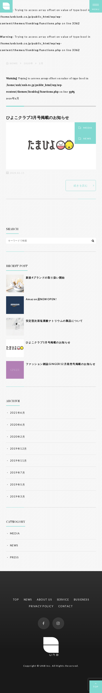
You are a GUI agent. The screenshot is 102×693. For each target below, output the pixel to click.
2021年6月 (17, 412)
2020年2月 (17, 436)
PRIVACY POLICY (41, 606)
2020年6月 (17, 424)
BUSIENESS (81, 599)
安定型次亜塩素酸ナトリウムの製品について (54, 320)
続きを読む (81, 185)
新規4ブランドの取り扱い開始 (45, 277)
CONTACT (65, 606)
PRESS (14, 557)
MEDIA (87, 127)
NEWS (87, 138)
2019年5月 (17, 484)
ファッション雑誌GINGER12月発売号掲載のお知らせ (61, 364)
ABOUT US (44, 599)
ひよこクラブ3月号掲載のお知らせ (37, 117)
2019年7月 (17, 472)
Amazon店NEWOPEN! (41, 299)
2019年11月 (18, 460)
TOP (95, 686)
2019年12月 (18, 448)
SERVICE (63, 599)
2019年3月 (17, 496)
